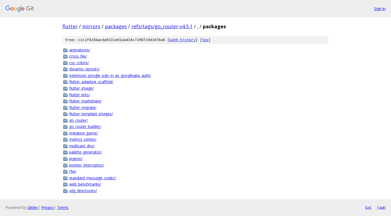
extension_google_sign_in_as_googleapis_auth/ (110, 75)
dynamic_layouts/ (84, 68)
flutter (70, 26)
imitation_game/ (83, 133)
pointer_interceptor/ (86, 165)
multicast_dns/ (81, 145)
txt (368, 207)
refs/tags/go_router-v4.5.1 (162, 26)
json (381, 207)
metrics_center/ (82, 139)
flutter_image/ (81, 88)
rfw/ (72, 171)
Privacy (47, 207)
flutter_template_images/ (91, 113)
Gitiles (32, 207)
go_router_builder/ (85, 126)
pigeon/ (76, 158)
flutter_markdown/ (85, 101)
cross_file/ (78, 56)
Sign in (380, 8)
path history (182, 39)
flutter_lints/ (79, 94)
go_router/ (78, 120)
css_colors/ (79, 62)
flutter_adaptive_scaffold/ (91, 81)
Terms (62, 207)
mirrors (91, 26)
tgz (205, 39)
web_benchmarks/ (85, 184)
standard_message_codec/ (92, 177)
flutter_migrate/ (82, 107)
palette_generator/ (85, 152)
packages (116, 26)
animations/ (79, 49)
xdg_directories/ (83, 190)
